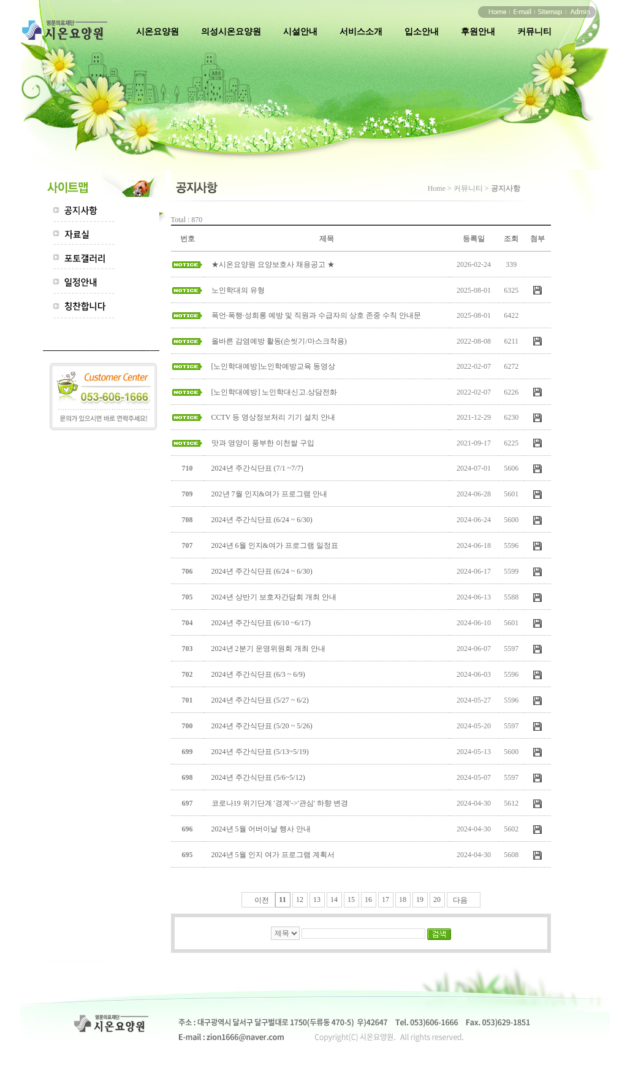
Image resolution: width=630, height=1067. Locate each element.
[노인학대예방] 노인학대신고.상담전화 (274, 392)
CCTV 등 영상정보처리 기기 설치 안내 (273, 417)
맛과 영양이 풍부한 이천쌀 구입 (262, 443)
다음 (460, 900)
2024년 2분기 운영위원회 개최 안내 (268, 648)
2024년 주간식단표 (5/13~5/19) (260, 751)
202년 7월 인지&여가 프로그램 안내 (269, 494)
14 (334, 899)
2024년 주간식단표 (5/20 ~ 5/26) (262, 726)
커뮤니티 (534, 31)
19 (419, 899)
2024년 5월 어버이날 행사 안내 (261, 829)
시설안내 (300, 31)
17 (385, 899)
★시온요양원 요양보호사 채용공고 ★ (273, 264)
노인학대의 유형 (238, 290)
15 (351, 899)
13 (317, 899)
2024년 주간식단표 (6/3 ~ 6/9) (258, 674)
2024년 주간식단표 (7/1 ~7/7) (257, 468)
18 (402, 899)
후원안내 (478, 31)
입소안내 (421, 31)
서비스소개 (361, 31)
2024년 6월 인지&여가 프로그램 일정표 (274, 545)
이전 (261, 900)
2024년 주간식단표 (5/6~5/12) (258, 777)
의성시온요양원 (231, 31)
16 (368, 899)
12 (299, 899)
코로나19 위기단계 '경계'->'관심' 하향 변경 (279, 803)
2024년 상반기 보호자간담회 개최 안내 (273, 597)
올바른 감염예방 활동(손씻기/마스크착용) (279, 341)
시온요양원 (157, 31)
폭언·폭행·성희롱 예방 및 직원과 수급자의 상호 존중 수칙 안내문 (316, 315)
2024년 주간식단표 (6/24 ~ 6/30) (262, 519)
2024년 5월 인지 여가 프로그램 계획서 (273, 854)
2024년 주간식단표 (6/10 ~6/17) (261, 622)
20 (437, 899)
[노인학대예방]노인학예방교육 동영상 (273, 366)
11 (282, 899)
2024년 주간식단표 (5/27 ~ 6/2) (260, 700)
